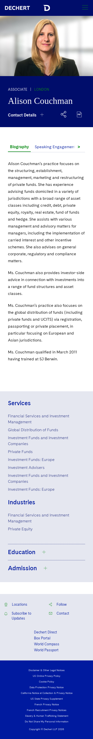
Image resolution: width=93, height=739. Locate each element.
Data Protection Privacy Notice (46, 687)
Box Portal (42, 638)
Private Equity (20, 529)
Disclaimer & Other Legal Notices (47, 670)
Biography (19, 146)
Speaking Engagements (56, 146)
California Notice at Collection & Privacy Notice (46, 692)
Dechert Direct (45, 632)
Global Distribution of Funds (33, 429)
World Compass (46, 644)
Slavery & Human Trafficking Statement (46, 715)
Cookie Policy (46, 681)
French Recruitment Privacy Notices (46, 710)
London (41, 89)
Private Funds (20, 451)
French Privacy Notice (46, 704)
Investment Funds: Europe (31, 459)
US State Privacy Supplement (47, 698)
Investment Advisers (26, 467)
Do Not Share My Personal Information (46, 721)
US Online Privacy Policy (46, 675)
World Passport (46, 650)
